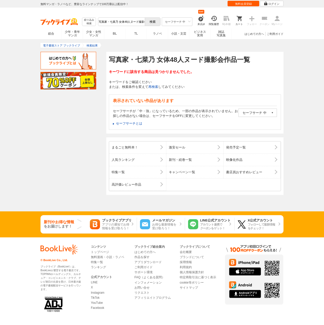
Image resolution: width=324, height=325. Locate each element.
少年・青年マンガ (72, 33)
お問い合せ (142, 287)
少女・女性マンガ (93, 33)
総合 (51, 33)
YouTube (97, 303)
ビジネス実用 (200, 33)
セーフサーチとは (129, 123)
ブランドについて (192, 257)
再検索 (153, 87)
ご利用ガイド (275, 33)
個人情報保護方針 (192, 272)
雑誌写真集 (221, 33)
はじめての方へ (254, 33)
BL (115, 33)
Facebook (97, 308)
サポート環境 (143, 272)
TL (136, 33)
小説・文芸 (178, 33)
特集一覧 (97, 262)
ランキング (98, 267)
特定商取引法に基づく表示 (198, 277)
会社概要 (186, 252)
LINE (94, 282)
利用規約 (186, 267)
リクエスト (142, 292)
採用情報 (186, 262)
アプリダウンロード (148, 262)
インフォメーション (148, 282)
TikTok (95, 297)
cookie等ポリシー (192, 282)
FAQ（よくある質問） (149, 277)
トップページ (100, 252)
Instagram (97, 292)
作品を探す (142, 257)
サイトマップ (189, 287)
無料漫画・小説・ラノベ (107, 257)
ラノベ (157, 33)
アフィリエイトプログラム (152, 297)
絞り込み (89, 21)
